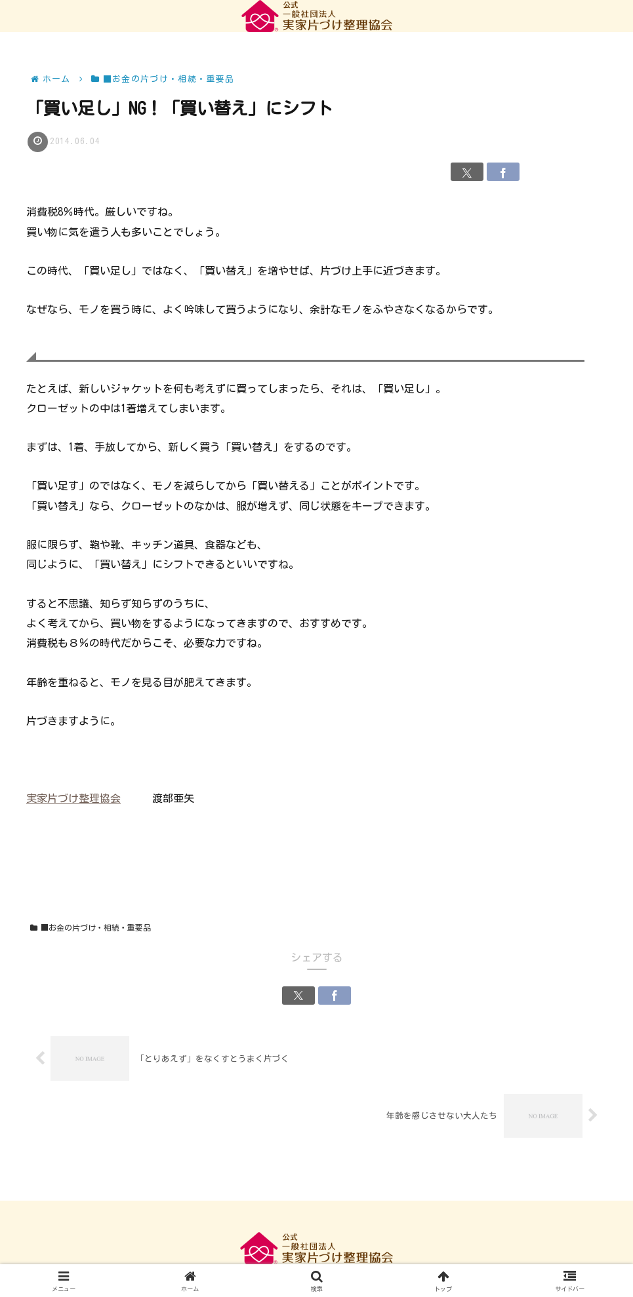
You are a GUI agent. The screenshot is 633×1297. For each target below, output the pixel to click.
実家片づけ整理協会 (73, 798)
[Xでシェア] (467, 172)
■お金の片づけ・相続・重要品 (90, 927)
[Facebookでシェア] (503, 172)
